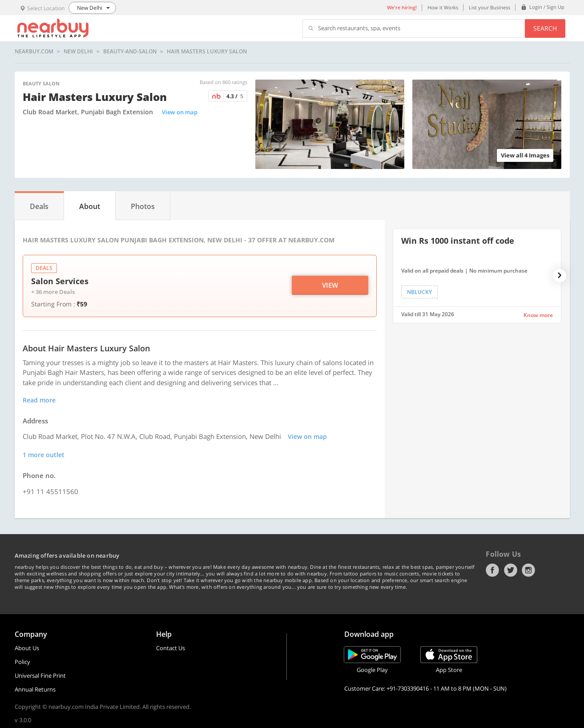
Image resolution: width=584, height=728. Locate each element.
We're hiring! (402, 7)
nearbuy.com (34, 51)
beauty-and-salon (130, 51)
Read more (39, 400)
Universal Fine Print (40, 676)
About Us (27, 648)
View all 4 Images (525, 155)
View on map (179, 112)
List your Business (489, 7)
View (330, 285)
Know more (538, 315)
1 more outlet (43, 454)
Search (545, 28)
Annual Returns (35, 689)
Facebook (492, 570)
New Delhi (78, 51)
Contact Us (170, 648)
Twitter (510, 570)
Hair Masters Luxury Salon (207, 51)
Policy (22, 662)
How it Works (442, 7)
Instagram (528, 570)
